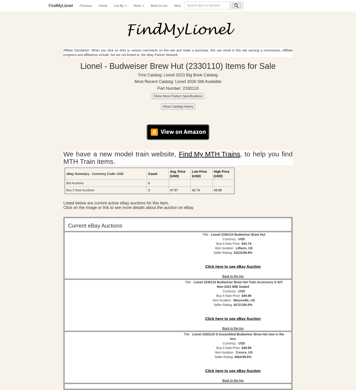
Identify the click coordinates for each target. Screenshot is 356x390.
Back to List (159, 5)
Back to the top (232, 276)
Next (177, 5)
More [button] (139, 5)
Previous (86, 5)
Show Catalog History (178, 106)
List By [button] (120, 5)
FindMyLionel (61, 5)
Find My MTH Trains (209, 154)
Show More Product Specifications (178, 96)
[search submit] (236, 5)
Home (103, 5)
